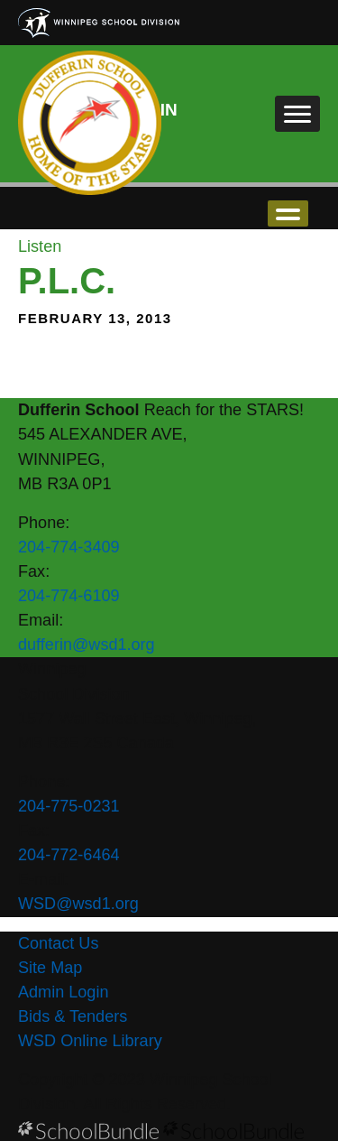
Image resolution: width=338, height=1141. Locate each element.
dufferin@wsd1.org (86, 644)
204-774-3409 (69, 547)
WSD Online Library (90, 1041)
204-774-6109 (69, 596)
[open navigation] (297, 114)
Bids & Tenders (72, 1016)
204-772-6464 (69, 855)
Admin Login (63, 992)
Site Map (50, 968)
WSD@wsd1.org (78, 904)
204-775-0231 (69, 806)
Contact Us (58, 943)
